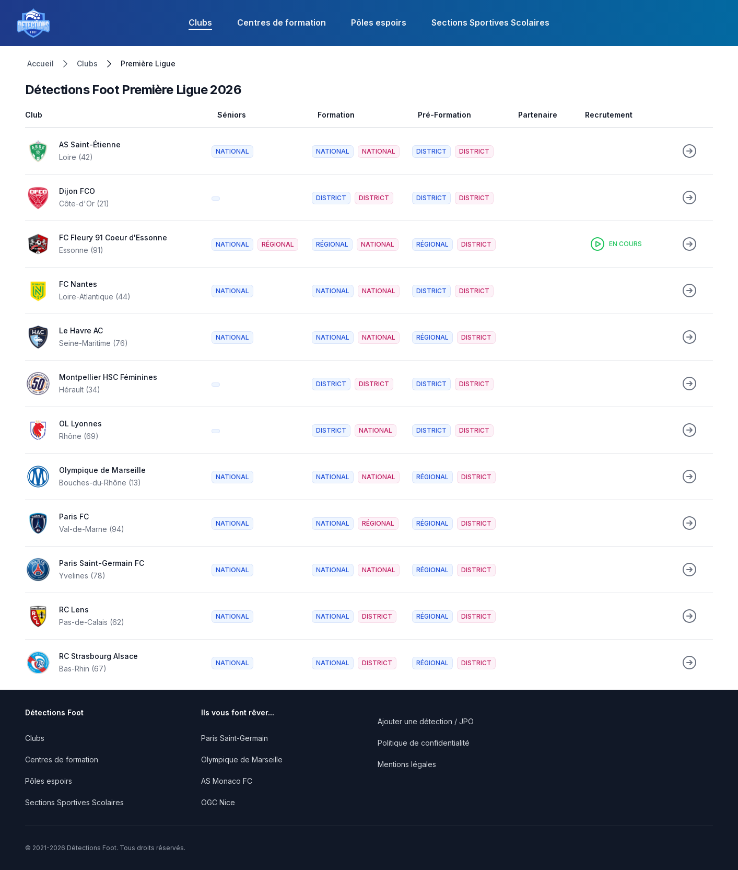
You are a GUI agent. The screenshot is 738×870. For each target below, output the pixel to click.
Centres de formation (281, 22)
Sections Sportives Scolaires (490, 22)
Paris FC (74, 516)
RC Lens (74, 609)
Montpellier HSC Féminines (108, 377)
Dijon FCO (77, 191)
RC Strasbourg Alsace (98, 656)
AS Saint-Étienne (90, 144)
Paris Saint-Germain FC (101, 563)
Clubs (200, 22)
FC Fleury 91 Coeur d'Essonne (113, 237)
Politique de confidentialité (424, 742)
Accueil (40, 63)
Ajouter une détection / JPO (426, 721)
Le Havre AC (81, 330)
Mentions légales (407, 764)
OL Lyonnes (80, 423)
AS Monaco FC (226, 780)
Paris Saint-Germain (234, 738)
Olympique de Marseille (102, 470)
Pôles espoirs (378, 22)
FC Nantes (78, 284)
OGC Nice (218, 802)
